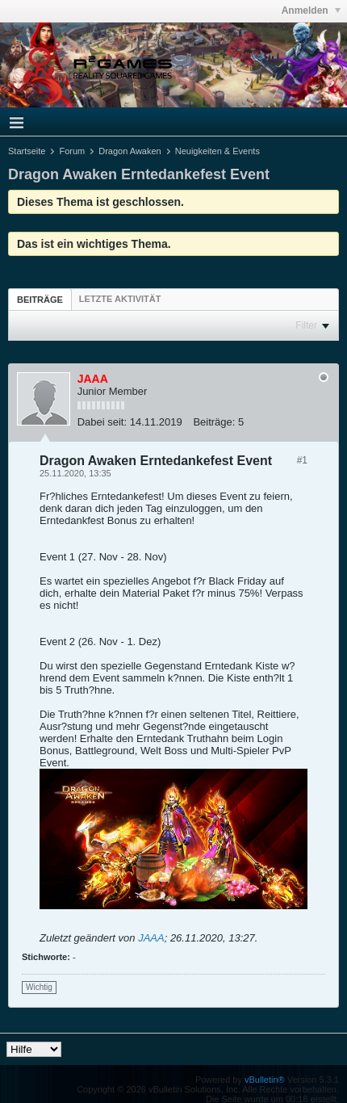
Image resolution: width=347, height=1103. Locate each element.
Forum (72, 151)
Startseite (26, 151)
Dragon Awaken (129, 151)
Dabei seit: (102, 422)
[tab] (40, 299)
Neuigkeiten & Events (217, 151)
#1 (302, 460)
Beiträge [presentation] (40, 299)
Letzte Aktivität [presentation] (120, 299)
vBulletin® (265, 1079)
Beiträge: (214, 422)
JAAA (151, 938)
